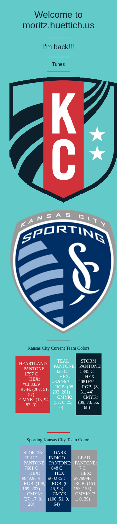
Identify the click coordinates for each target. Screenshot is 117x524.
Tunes (58, 64)
